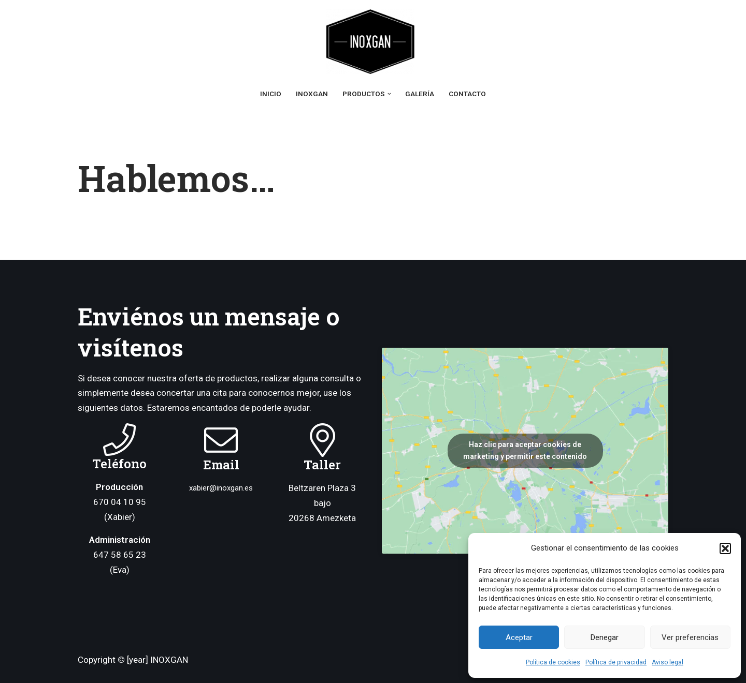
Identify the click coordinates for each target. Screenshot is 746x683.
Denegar (605, 637)
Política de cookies (553, 662)
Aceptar (519, 637)
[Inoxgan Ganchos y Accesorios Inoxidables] (373, 41)
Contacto (467, 94)
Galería (419, 94)
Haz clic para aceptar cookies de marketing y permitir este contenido (525, 450)
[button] (725, 548)
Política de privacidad (616, 662)
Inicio (270, 94)
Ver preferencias (690, 637)
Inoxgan (312, 94)
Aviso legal (667, 662)
